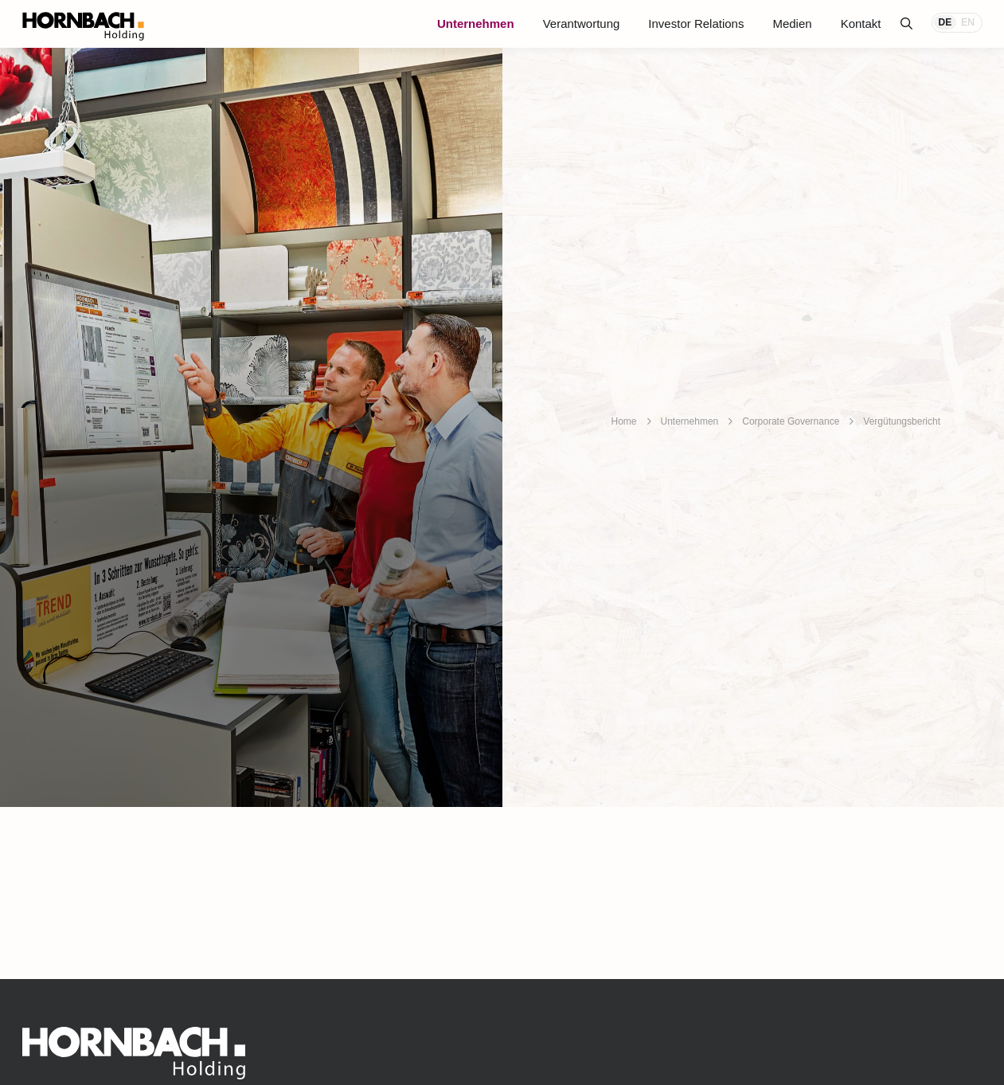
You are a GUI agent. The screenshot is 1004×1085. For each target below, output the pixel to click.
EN (968, 22)
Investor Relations (696, 23)
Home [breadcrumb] (624, 421)
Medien (791, 23)
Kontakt (861, 23)
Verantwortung (581, 23)
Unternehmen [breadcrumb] (690, 421)
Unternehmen (475, 23)
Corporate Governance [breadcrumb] (790, 421)
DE (945, 22)
